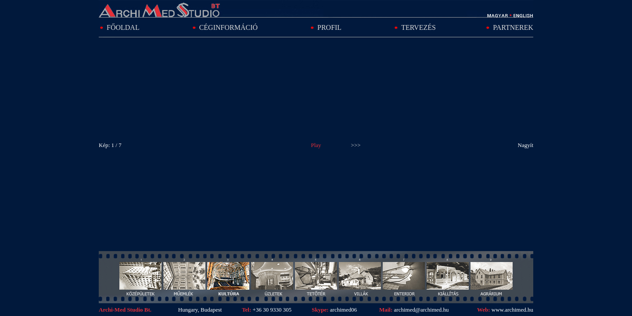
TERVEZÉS (418, 27)
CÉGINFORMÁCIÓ (228, 27)
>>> (356, 145)
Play (316, 145)
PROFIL (329, 27)
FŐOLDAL (123, 27)
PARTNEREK (513, 27)
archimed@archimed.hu (420, 309)
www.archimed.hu (512, 309)
